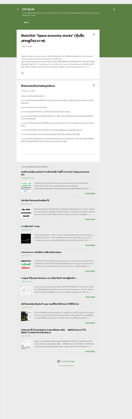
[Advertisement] (108, 63)
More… (103, 23)
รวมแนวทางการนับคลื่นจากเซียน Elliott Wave (41, 299)
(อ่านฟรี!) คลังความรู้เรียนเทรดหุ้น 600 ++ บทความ (77, 23)
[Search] (114, 10)
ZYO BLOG (28, 9)
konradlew (71, 413)
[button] (93, 35)
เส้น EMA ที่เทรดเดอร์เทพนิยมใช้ (35, 248)
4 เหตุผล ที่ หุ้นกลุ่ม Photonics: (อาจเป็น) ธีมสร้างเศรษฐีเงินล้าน (48, 325)
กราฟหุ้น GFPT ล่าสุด (30, 274)
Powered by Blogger (66, 409)
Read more (90, 241)
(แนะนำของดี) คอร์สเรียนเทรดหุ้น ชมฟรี (40, 23)
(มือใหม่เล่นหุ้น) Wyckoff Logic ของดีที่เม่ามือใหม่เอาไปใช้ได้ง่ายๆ (50, 351)
